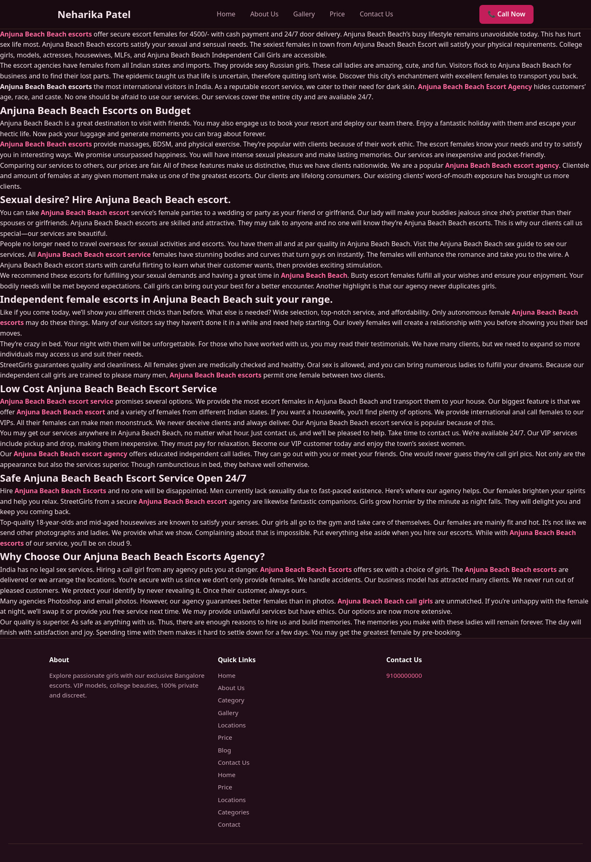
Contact (229, 824)
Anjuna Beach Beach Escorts (60, 490)
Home (226, 13)
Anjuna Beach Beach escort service (94, 254)
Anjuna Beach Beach (314, 275)
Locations (232, 725)
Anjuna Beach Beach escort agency (502, 165)
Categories (234, 812)
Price (337, 13)
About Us (264, 13)
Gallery (304, 13)
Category (231, 700)
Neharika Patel (94, 14)
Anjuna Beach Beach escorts (46, 34)
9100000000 (404, 675)
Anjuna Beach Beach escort (85, 212)
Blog (224, 750)
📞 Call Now (506, 13)
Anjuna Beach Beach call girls (385, 601)
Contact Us (376, 13)
